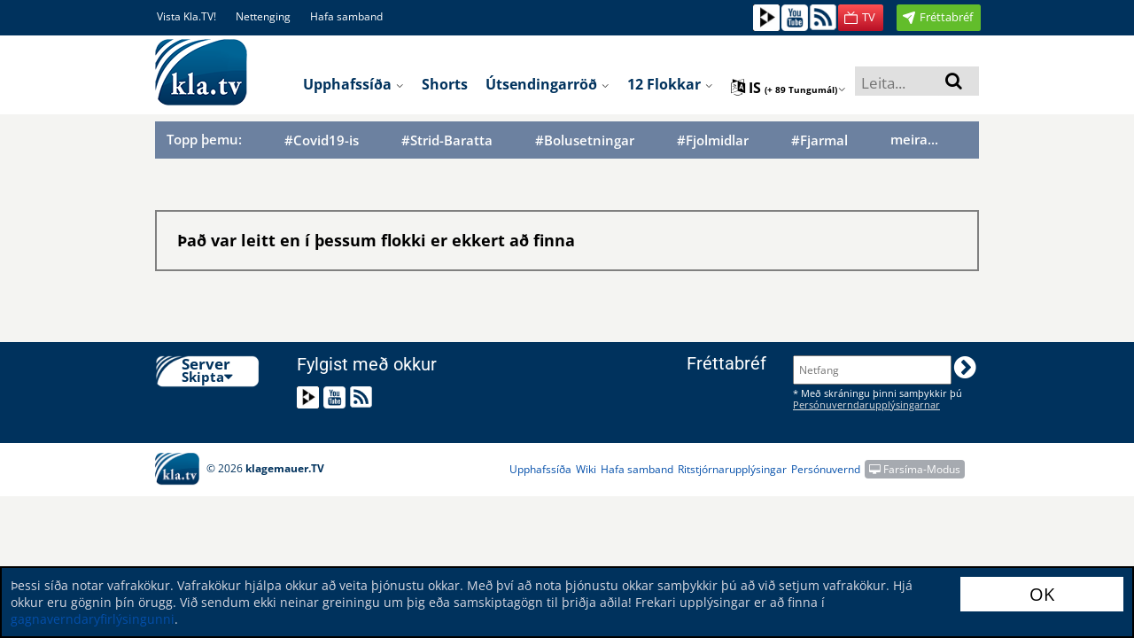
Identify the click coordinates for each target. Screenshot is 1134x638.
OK (1041, 594)
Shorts (445, 84)
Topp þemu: (204, 139)
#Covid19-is (321, 140)
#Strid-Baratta (447, 140)
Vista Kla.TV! (186, 16)
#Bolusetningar (584, 140)
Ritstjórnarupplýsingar (732, 469)
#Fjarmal (819, 140)
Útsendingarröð (547, 84)
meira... (914, 139)
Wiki (586, 469)
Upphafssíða (353, 84)
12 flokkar (670, 84)
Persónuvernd (825, 469)
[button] (860, 17)
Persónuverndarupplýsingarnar (866, 404)
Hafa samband (346, 16)
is (788, 87)
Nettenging (263, 16)
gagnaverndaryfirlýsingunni (93, 619)
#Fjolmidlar (713, 140)
